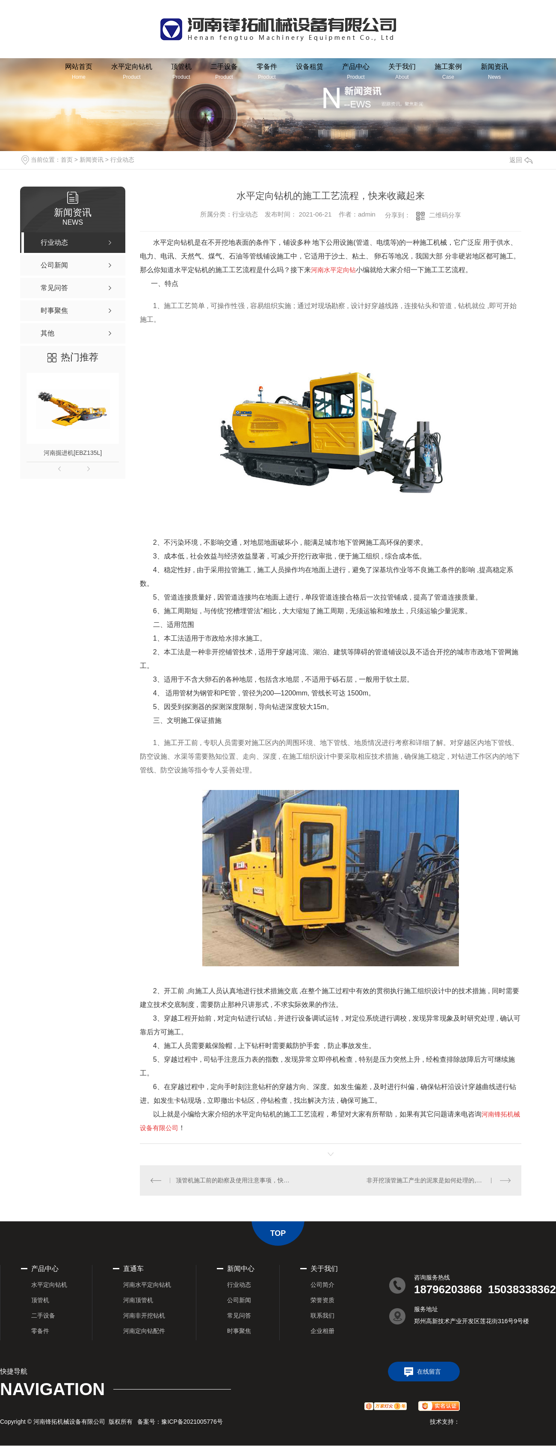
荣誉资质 (322, 1300)
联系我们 (322, 1315)
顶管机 (181, 71)
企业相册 (322, 1330)
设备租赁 (309, 66)
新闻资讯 (494, 71)
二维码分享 (445, 215)
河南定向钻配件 (144, 1330)
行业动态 (122, 159)
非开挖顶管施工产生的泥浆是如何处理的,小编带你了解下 (439, 1180)
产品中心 (356, 71)
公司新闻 (239, 1300)
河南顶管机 (138, 1300)
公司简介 (322, 1284)
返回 (520, 159)
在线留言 (429, 1371)
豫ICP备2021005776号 (191, 1421)
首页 (67, 159)
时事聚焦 (239, 1330)
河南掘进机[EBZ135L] (73, 452)
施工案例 (448, 71)
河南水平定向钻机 (147, 1284)
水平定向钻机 (131, 71)
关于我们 (402, 71)
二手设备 (224, 71)
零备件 (267, 71)
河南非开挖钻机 (144, 1315)
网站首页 (78, 71)
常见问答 (239, 1315)
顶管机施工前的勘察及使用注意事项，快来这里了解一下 (235, 1180)
